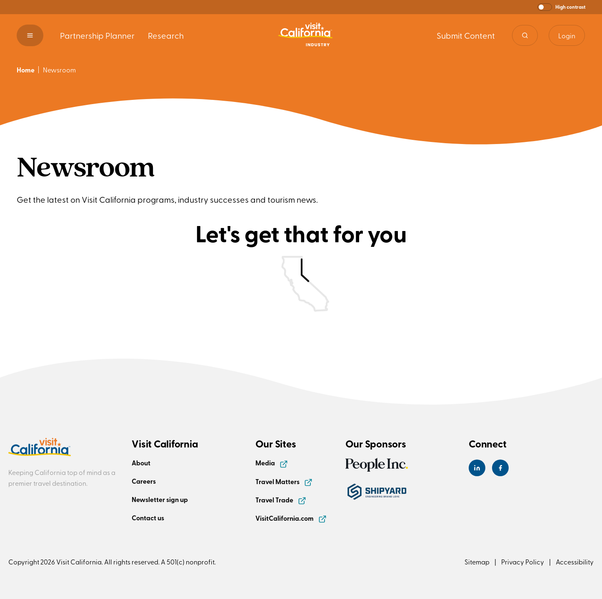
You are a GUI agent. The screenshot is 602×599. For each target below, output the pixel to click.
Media (271, 462)
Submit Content (466, 35)
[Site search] (525, 35)
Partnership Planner (97, 35)
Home (26, 70)
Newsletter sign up (160, 499)
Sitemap (477, 561)
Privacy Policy (522, 561)
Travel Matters (283, 481)
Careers (144, 481)
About (141, 462)
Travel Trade (280, 500)
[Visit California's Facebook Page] (500, 468)
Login (566, 35)
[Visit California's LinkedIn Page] (477, 468)
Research (166, 35)
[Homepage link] (305, 35)
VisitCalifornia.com (291, 518)
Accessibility (575, 561)
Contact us (148, 517)
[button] (561, 7)
